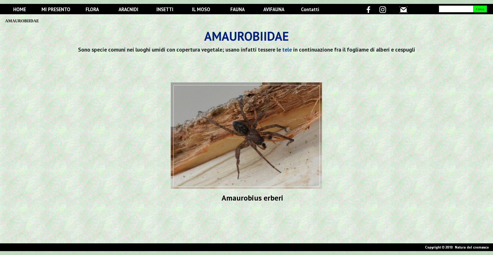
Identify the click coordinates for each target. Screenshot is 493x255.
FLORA (92, 9)
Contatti (310, 9)
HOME (19, 9)
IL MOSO (201, 9)
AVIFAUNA (273, 9)
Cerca (480, 9)
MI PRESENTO (56, 9)
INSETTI (164, 9)
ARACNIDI (128, 9)
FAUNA (237, 9)
